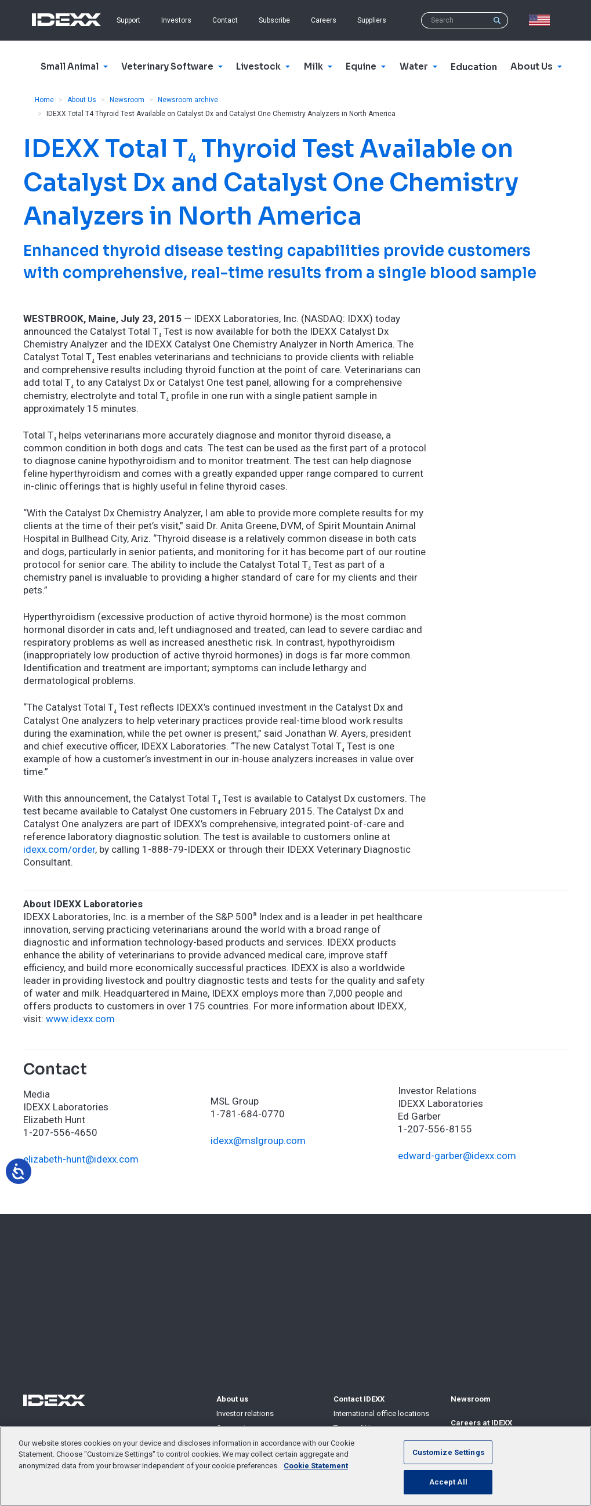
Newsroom (127, 100)
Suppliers (371, 20)
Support (128, 20)
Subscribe (274, 20)
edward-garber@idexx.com (457, 1155)
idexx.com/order (59, 849)
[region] (295, 1466)
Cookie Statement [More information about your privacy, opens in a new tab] (316, 1465)
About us (232, 1399)
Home (44, 100)
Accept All (448, 1482)
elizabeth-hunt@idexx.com (81, 1159)
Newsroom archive (188, 100)
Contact (225, 20)
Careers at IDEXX (481, 1422)
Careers (323, 20)
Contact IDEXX (359, 1399)
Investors (176, 20)
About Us (81, 100)
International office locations (381, 1413)
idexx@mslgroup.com (258, 1140)
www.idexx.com (80, 1018)
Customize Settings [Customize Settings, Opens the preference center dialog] (448, 1452)
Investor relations (245, 1413)
